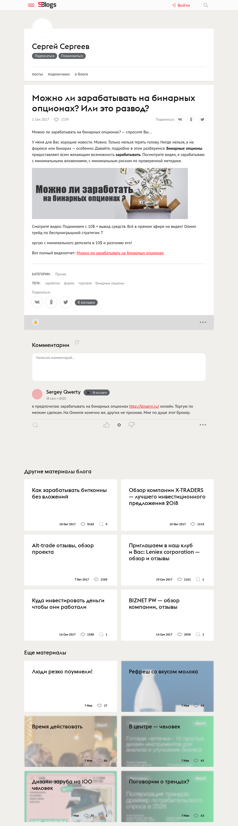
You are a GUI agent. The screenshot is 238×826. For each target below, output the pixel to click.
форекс (69, 283)
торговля (85, 283)
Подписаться (44, 55)
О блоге (81, 74)
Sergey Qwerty (63, 391)
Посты (37, 74)
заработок (52, 283)
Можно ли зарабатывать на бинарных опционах (120, 252)
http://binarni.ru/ (144, 406)
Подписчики (59, 74)
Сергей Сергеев (60, 47)
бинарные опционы (109, 283)
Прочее (60, 274)
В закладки (86, 302)
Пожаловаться (72, 55)
